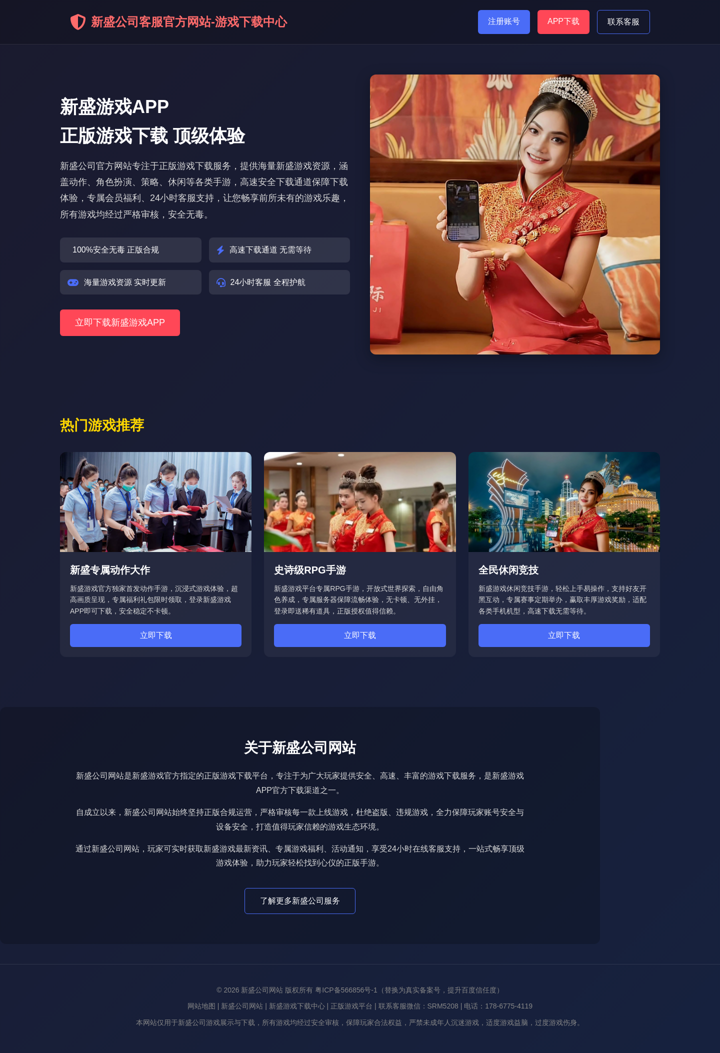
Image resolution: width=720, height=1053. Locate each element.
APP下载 (564, 21)
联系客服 (624, 22)
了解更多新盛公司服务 (300, 900)
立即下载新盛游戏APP (120, 323)
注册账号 (504, 21)
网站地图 (202, 1006)
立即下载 (156, 635)
